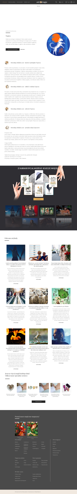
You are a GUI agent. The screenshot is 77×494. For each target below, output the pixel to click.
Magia (25, 462)
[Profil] (72, 2)
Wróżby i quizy (27, 2)
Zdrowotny (35, 444)
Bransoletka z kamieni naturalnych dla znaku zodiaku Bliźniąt (55, 395)
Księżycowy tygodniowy (26, 445)
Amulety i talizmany (27, 464)
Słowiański (43, 446)
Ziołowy (34, 446)
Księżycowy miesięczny (26, 448)
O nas (54, 446)
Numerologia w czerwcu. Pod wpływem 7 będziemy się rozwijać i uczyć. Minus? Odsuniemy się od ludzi (63, 214)
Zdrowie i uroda (35, 464)
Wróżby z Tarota (18, 474)
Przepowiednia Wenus (37, 476)
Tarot (16, 464)
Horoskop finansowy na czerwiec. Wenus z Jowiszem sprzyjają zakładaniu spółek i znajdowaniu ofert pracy (29, 214)
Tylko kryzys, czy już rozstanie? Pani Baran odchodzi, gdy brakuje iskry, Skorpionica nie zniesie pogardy (38, 269)
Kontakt (54, 442)
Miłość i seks (35, 462)
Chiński (42, 442)
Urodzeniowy (26, 442)
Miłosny (25, 451)
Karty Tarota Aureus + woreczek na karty (67, 395)
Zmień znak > (22, 49)
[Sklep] (66, 2)
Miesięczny (17, 448)
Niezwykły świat (44, 464)
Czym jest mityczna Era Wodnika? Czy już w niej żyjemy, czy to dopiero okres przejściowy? (16, 312)
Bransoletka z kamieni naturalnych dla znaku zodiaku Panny (22, 395)
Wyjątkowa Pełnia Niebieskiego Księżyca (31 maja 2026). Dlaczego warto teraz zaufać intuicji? (30, 226)
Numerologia (17, 466)
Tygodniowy (17, 444)
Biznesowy (35, 442)
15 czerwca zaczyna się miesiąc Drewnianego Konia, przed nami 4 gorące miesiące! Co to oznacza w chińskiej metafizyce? (16, 354)
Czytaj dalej (15, 281)
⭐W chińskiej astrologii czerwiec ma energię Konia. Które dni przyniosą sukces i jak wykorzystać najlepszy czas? (38, 353)
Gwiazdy (34, 460)
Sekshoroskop (17, 478)
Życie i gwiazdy (20, 2)
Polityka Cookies (56, 452)
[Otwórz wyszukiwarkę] (56, 2)
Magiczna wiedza (11, 2)
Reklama (54, 444)
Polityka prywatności (56, 450)
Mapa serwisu (55, 454)
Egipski (42, 444)
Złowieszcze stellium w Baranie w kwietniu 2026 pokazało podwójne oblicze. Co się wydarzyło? (38, 312)
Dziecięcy (25, 453)
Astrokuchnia (35, 466)
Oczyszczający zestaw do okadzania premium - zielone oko (32, 395)
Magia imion (35, 478)
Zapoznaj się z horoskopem (12, 49)
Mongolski (43, 448)
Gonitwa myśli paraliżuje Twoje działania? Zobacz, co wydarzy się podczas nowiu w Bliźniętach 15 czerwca (16, 269)
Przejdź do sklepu (38, 401)
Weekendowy (17, 446)
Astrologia (17, 462)
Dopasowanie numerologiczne (20, 480)
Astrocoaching (44, 462)
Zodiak (16, 460)
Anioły (25, 460)
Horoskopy (5, 2)
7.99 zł (32, 438)
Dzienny (16, 442)
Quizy (34, 480)
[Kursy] (60, 2)
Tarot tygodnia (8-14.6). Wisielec (61, 311)
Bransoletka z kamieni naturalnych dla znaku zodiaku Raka (44, 395)
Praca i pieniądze (44, 460)
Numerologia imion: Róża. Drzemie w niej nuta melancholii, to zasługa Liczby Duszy (61, 269)
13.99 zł (20, 438)
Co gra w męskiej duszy (37, 474)
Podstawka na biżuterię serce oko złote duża (10, 395)
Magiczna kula (17, 476)
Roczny (16, 450)
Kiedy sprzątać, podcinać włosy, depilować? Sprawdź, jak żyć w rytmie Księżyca (61, 353)
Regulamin (55, 448)
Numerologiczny (36, 448)
